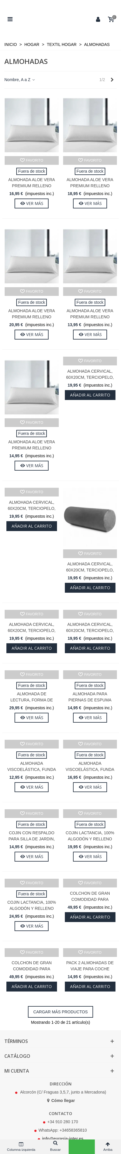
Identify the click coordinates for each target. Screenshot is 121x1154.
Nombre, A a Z (19, 79)
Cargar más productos (60, 1012)
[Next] (112, 80)
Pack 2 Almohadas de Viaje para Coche (90, 965)
